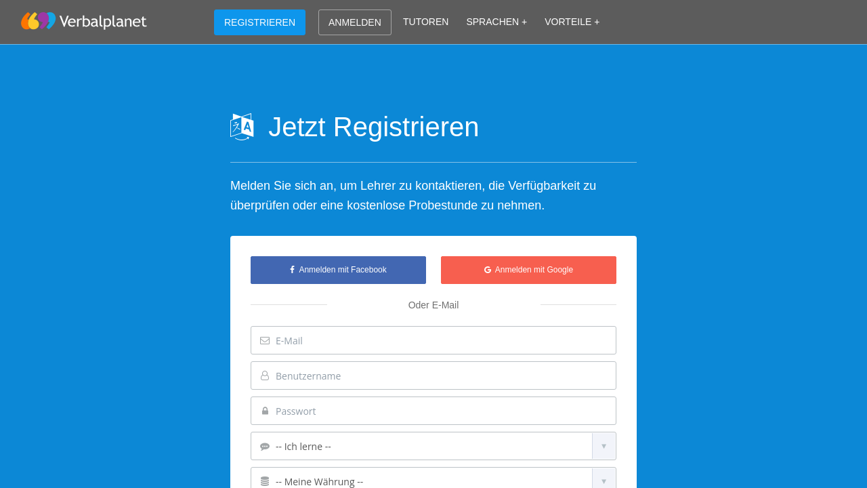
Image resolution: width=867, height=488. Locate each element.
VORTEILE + (572, 21)
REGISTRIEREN (259, 22)
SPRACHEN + (496, 21)
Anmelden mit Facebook (338, 269)
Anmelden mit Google (528, 269)
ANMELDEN (355, 22)
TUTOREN (425, 21)
